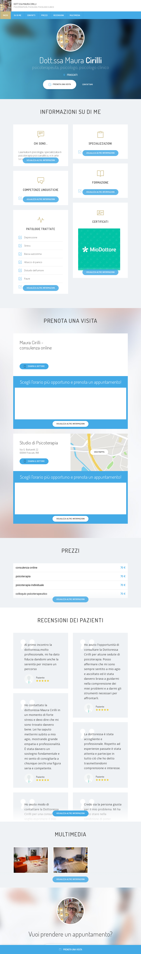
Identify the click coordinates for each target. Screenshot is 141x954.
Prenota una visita (70, 949)
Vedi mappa (99, 452)
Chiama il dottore (34, 366)
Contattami (87, 84)
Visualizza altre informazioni (70, 813)
